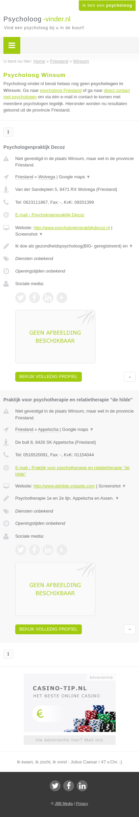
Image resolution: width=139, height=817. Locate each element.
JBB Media (64, 803)
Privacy (82, 803)
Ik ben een (107, 5)
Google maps (75, 176)
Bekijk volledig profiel (48, 376)
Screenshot (29, 234)
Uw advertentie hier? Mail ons (69, 739)
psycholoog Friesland (61, 90)
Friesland (24, 176)
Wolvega (46, 176)
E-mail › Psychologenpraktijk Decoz (49, 214)
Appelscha (48, 429)
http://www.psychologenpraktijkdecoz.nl (71, 227)
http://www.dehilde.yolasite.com (64, 486)
